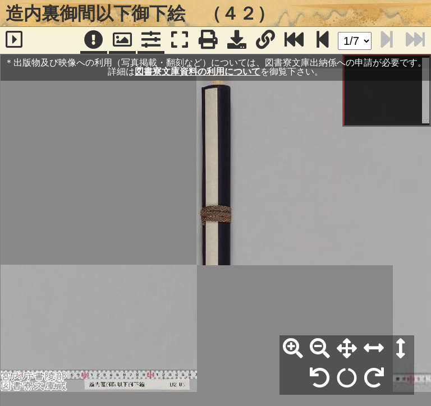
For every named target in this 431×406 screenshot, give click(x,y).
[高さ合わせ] (400, 348)
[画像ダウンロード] (236, 40)
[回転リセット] (346, 378)
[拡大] (292, 348)
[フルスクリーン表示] (179, 40)
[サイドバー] (14, 40)
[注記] (93, 40)
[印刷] (208, 40)
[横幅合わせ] (373, 348)
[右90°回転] (373, 378)
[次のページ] (322, 40)
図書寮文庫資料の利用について (197, 71)
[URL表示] (265, 40)
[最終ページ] (294, 40)
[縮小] (319, 348)
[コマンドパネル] (150, 40)
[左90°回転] (319, 378)
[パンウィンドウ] (122, 40)
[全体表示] (346, 348)
